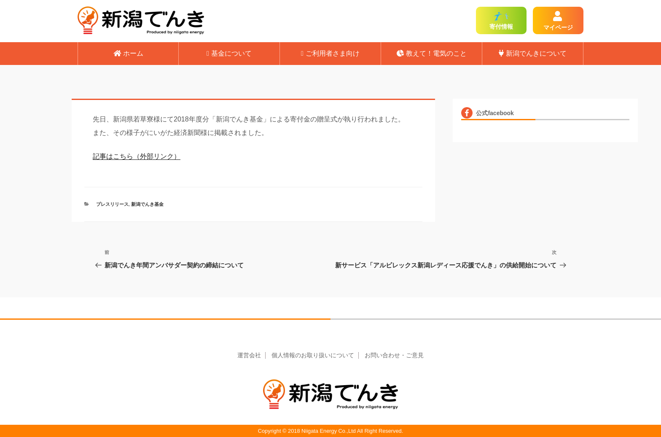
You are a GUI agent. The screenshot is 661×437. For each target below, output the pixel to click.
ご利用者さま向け (330, 53)
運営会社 (249, 355)
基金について (229, 53)
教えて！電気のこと (432, 53)
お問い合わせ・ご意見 (394, 355)
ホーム (128, 53)
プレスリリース (112, 204)
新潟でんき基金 (147, 204)
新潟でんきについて (533, 53)
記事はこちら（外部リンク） (136, 156)
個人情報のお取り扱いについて (312, 355)
